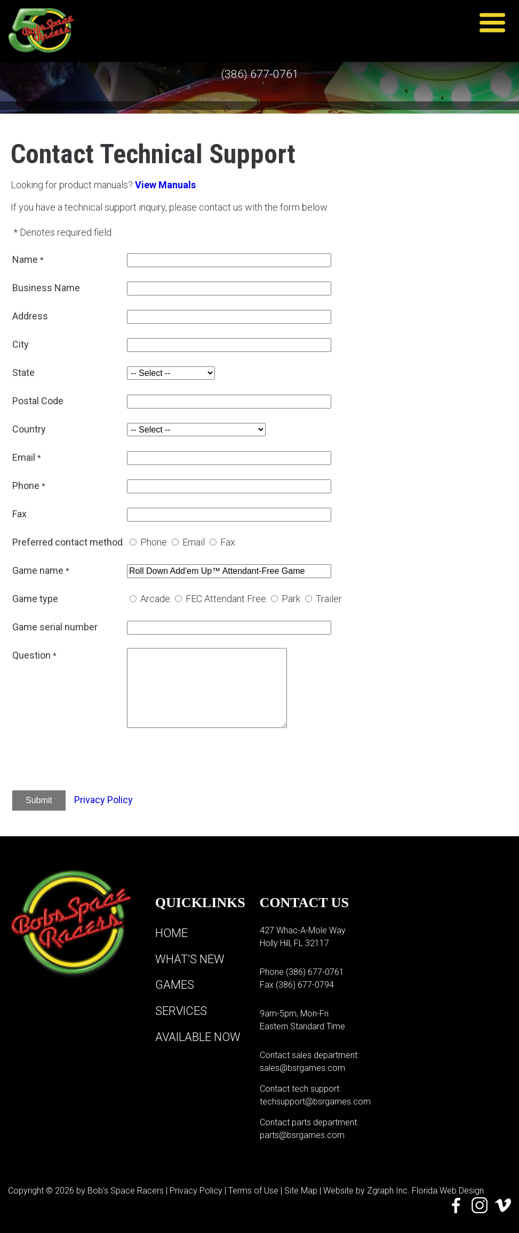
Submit (39, 800)
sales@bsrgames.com (302, 1068)
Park (291, 598)
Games (174, 984)
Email (193, 542)
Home (171, 933)
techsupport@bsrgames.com (315, 1101)
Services (181, 1009)
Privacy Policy (103, 799)
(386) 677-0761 (260, 74)
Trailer (329, 598)
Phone (153, 542)
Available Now (198, 1035)
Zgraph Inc (387, 1191)
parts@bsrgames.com (302, 1135)
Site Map (300, 1191)
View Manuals (165, 184)
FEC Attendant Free (226, 598)
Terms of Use (253, 1191)
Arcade (155, 598)
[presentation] (208, 761)
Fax (227, 542)
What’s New (190, 958)
